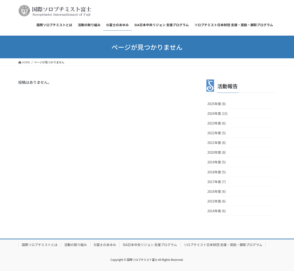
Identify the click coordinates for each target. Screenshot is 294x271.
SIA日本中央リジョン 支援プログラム (150, 244)
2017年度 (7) (216, 181)
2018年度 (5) (216, 172)
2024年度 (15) (217, 113)
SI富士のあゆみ (105, 244)
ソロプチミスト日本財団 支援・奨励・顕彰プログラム (223, 244)
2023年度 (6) (216, 123)
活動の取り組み (75, 244)
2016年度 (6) (216, 191)
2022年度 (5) (216, 133)
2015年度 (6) (216, 201)
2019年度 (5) (216, 162)
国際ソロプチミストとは (40, 244)
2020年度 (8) (216, 152)
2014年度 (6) (216, 211)
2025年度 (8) (216, 103)
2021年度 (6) (216, 142)
